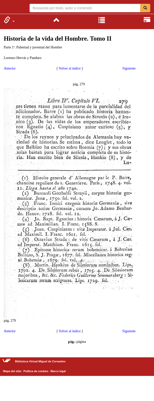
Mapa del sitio (12, 371)
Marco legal (58, 371)
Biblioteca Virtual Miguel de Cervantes (7, 7)
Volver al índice (70, 68)
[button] (9, 20)
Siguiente (129, 68)
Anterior (10, 68)
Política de (36, 371)
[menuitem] (9, 20)
